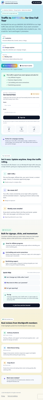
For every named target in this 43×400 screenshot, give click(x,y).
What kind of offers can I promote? (16, 283)
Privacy (3, 396)
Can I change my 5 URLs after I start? (17, 277)
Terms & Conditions (13, 396)
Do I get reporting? (11, 288)
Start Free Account (9, 66)
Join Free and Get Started (21, 305)
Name (4, 102)
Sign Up (21, 117)
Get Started (37, 2)
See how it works (26, 66)
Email (4, 109)
